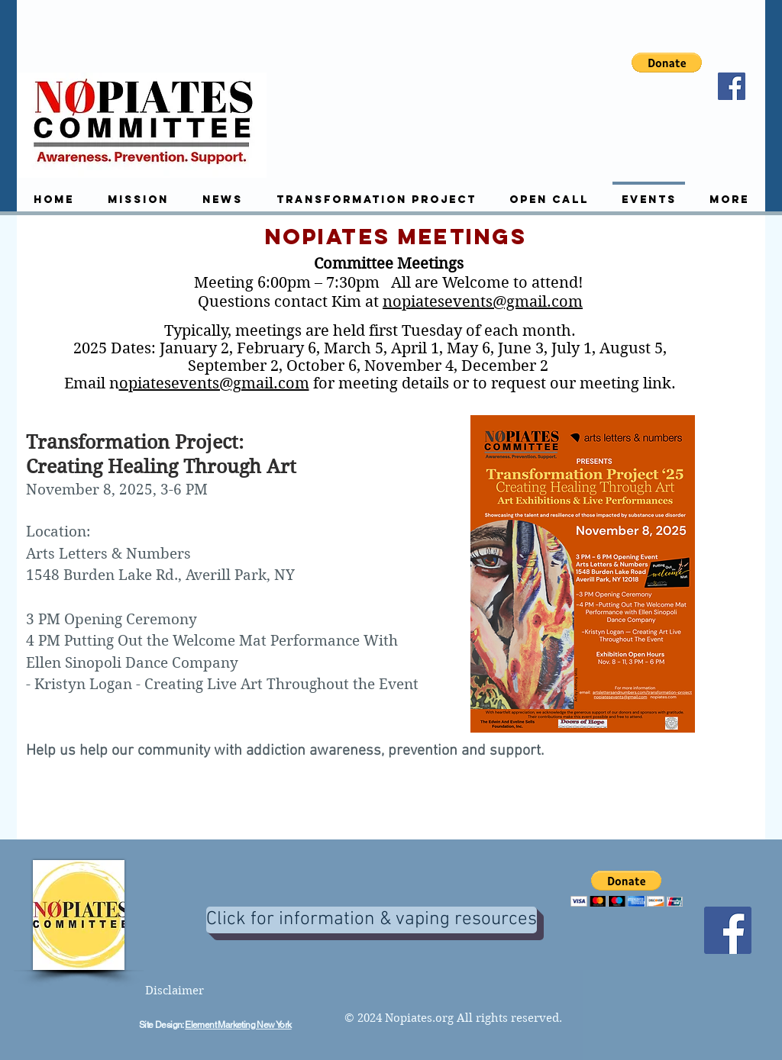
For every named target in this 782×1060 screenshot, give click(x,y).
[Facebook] (731, 86)
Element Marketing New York (238, 1025)
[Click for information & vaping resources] (371, 920)
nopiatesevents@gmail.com (483, 302)
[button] (667, 62)
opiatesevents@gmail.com (214, 383)
